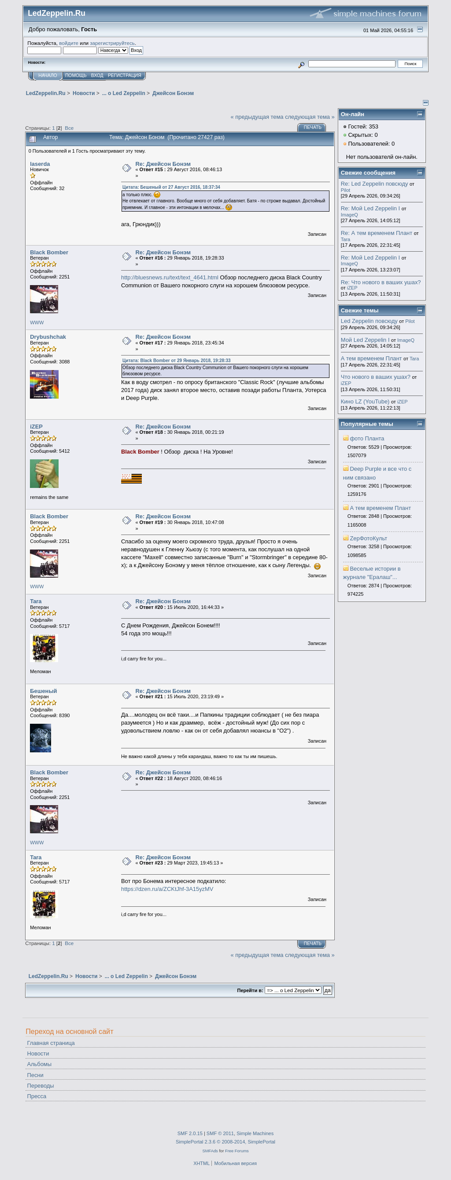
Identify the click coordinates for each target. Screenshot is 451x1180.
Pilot (345, 190)
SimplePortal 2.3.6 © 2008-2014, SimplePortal (225, 1141)
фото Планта (367, 438)
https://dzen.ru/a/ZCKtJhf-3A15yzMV (167, 889)
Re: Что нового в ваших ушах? (381, 282)
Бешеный (43, 691)
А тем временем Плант (371, 358)
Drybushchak (48, 336)
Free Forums (237, 1150)
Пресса (36, 1096)
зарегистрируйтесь (112, 43)
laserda (40, 164)
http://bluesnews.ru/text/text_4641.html (169, 277)
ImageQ (349, 214)
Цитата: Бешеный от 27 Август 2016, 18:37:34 (171, 187)
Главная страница (50, 1043)
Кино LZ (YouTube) (365, 401)
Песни (35, 1075)
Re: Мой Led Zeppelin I (370, 208)
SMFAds (210, 1150)
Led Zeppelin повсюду (369, 321)
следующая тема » (310, 117)
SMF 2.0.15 (190, 1133)
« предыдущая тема (257, 117)
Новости (38, 1053)
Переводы (40, 1085)
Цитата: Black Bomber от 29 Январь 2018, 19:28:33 (176, 360)
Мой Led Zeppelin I (365, 340)
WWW (37, 322)
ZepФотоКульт (368, 538)
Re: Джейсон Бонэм (163, 164)
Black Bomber (49, 252)
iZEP (36, 426)
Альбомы (39, 1064)
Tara (35, 601)
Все (69, 128)
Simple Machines (255, 1133)
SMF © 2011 (220, 1133)
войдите (68, 43)
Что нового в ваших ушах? (375, 377)
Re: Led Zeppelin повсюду (374, 183)
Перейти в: (250, 990)
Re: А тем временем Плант (376, 233)
